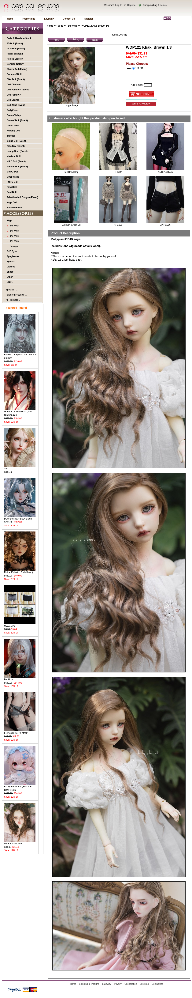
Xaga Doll (12, 202)
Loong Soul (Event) (17, 151)
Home (10, 18)
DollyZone (12, 110)
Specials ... (11, 289)
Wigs (60, 26)
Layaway (49, 18)
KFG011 (118, 172)
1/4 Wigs (14, 230)
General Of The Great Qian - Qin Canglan (19, 412)
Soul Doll (12, 192)
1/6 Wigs (14, 236)
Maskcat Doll (13, 156)
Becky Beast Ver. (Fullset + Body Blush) (19, 787)
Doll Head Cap (71, 172)
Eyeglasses (13, 256)
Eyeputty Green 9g (70, 225)
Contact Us (69, 18)
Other (10, 277)
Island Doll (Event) (17, 141)
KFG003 (118, 225)
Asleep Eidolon (15, 59)
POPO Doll (12, 182)
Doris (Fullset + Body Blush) (19, 517)
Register (131, 5)
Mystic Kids (13, 177)
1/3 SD (139, 68)
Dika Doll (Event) (16, 79)
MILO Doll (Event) (16, 161)
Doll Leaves (13, 100)
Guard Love (13, 125)
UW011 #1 (19, 624)
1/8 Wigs (14, 241)
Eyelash (11, 261)
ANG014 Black (165, 172)
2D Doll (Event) (15, 43)
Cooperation (130, 984)
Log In (118, 5)
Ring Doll (12, 187)
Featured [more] (16, 307)
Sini (19, 467)
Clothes (11, 266)
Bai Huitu (19, 678)
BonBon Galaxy (15, 64)
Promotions (28, 18)
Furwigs (13, 246)
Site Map (144, 984)
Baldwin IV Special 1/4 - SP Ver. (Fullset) (20, 355)
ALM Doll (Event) (16, 48)
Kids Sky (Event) (16, 146)
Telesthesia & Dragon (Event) (22, 197)
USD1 (10, 282)
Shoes (10, 271)
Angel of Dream (15, 53)
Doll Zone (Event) (16, 105)
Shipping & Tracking (89, 984)
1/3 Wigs (72, 26)
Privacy (117, 984)
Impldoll (11, 135)
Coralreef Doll (14, 74)
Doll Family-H (14, 94)
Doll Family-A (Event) (18, 89)
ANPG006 (165, 225)
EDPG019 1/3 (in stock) (19, 731)
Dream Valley (14, 115)
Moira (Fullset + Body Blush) (19, 571)
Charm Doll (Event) (17, 69)
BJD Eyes (12, 251)
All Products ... (13, 300)
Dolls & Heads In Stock (19, 38)
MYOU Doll (12, 171)
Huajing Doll (13, 130)
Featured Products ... (16, 294)
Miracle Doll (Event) (17, 166)
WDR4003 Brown (19, 842)
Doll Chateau (13, 84)
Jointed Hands (14, 207)
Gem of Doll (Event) (17, 120)
